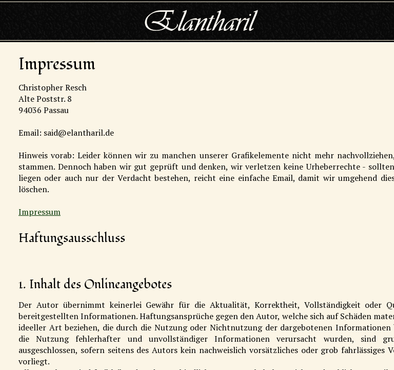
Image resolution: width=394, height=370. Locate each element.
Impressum (39, 211)
